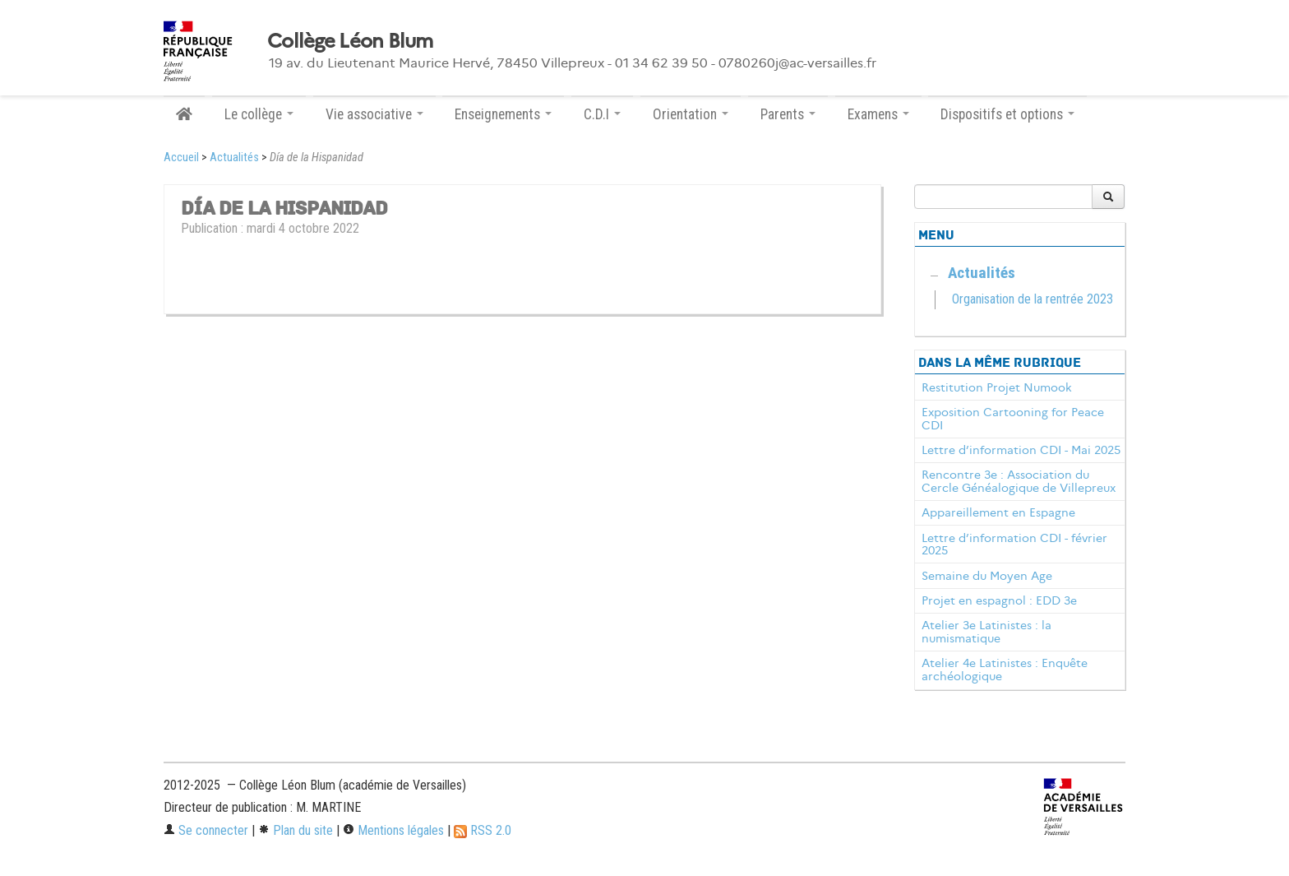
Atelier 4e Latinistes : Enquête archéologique (1005, 670)
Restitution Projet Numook (997, 387)
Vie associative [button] (374, 114)
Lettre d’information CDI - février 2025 (1014, 545)
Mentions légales (393, 830)
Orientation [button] (690, 114)
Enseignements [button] (503, 114)
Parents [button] (787, 114)
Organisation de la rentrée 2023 (1032, 299)
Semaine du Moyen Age (987, 575)
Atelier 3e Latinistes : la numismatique (986, 632)
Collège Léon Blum (350, 41)
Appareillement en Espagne (998, 512)
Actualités (234, 158)
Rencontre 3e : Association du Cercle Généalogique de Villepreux (1019, 481)
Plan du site (295, 830)
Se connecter (206, 830)
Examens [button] (878, 114)
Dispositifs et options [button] (1007, 114)
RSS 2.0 (482, 830)
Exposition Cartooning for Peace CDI (1013, 419)
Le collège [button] (258, 114)
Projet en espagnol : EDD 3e (999, 600)
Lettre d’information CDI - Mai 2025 (1021, 450)
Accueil (181, 158)
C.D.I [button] (602, 114)
